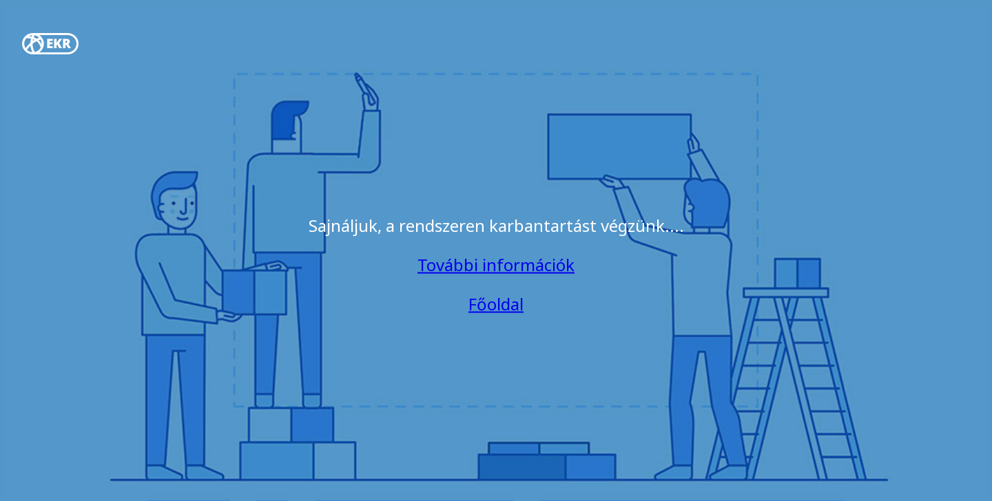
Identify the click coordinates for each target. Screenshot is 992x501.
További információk (496, 264)
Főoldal (496, 303)
